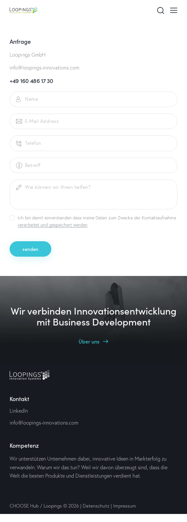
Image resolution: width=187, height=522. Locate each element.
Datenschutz (96, 506)
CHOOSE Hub (24, 506)
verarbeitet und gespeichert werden (52, 225)
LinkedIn (19, 411)
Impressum (124, 506)
